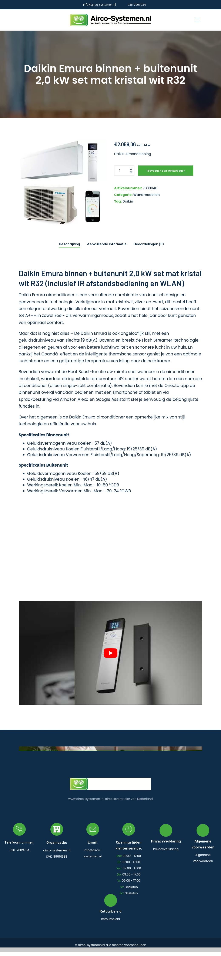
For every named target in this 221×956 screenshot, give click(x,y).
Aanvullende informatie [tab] (107, 244)
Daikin (128, 201)
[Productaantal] (124, 170)
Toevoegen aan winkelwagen (165, 170)
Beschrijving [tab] (69, 244)
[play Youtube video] (110, 653)
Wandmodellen (146, 194)
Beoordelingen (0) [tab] (149, 244)
